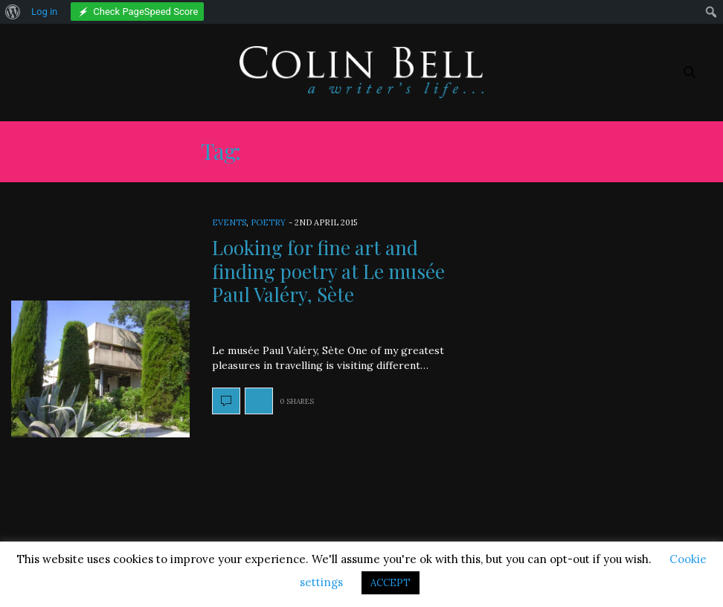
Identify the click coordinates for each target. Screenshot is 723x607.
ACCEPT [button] (390, 583)
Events (229, 222)
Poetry (268, 222)
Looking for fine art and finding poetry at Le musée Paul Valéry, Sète (328, 270)
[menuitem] (13, 12)
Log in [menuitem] (44, 11)
